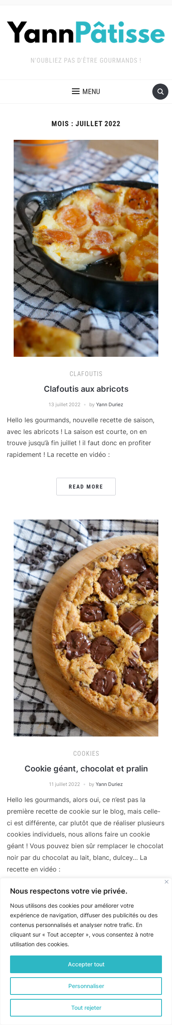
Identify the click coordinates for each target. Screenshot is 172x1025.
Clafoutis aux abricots (86, 389)
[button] (86, 92)
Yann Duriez (109, 404)
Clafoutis (86, 374)
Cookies (86, 753)
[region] (86, 951)
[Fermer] (166, 882)
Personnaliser (86, 985)
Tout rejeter (86, 1007)
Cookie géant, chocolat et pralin (86, 768)
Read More (86, 486)
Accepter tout (86, 964)
